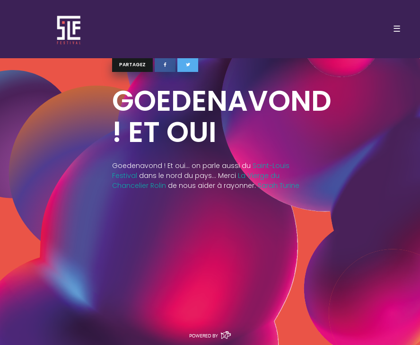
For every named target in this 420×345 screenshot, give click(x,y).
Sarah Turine (278, 185)
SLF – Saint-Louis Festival (69, 29)
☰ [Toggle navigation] (397, 29)
